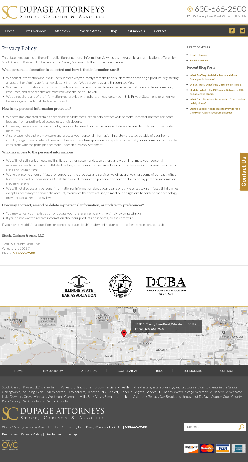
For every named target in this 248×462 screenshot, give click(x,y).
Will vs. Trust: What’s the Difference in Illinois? (216, 84)
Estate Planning (198, 54)
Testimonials (135, 31)
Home (9, 31)
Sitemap (71, 434)
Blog (113, 31)
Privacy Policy (31, 434)
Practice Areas (90, 31)
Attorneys (62, 31)
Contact (160, 31)
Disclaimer (53, 434)
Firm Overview (34, 31)
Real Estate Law (199, 60)
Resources (10, 434)
